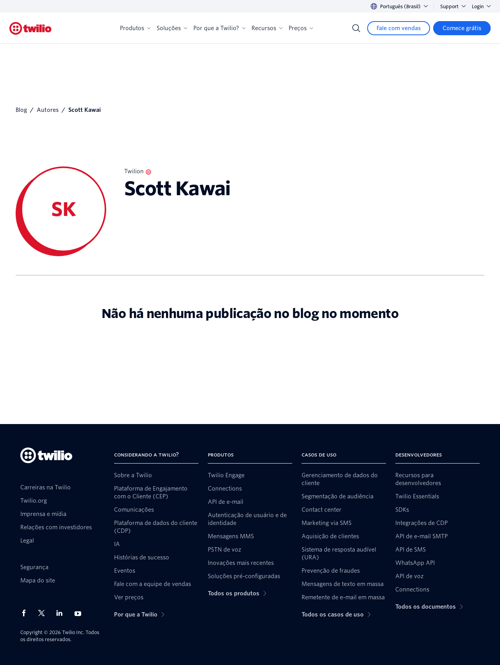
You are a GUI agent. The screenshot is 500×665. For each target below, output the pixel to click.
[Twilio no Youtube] (80, 613)
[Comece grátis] (462, 28)
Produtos (135, 28)
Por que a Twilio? (219, 28)
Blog (21, 110)
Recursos (267, 28)
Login (481, 6)
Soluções (172, 28)
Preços (301, 28)
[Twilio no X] (44, 613)
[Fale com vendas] (398, 28)
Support (453, 6)
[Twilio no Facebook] (26, 613)
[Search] (356, 28)
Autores (48, 110)
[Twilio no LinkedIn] (62, 613)
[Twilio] (30, 28)
